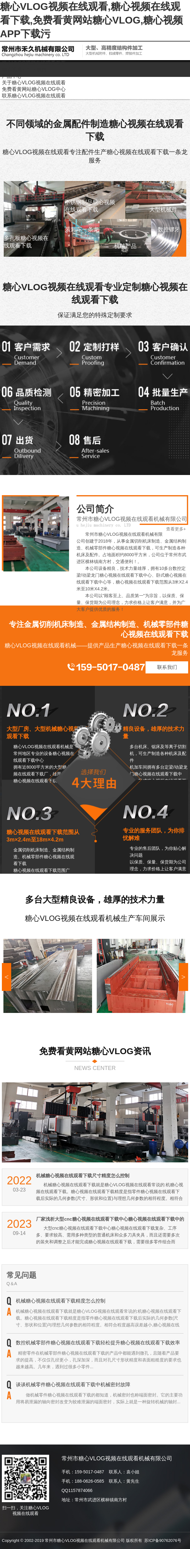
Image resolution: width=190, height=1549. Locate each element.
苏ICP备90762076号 (162, 1540)
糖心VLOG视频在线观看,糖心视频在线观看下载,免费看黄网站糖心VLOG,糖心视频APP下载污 (91, 20)
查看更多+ (176, 528)
